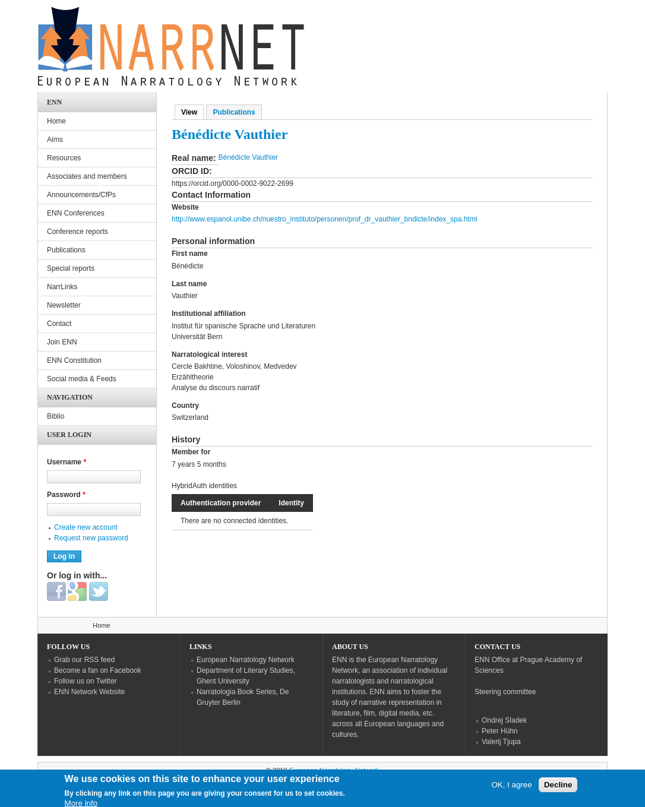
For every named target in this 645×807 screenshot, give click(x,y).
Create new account (86, 527)
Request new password (91, 538)
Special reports (70, 268)
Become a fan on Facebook (97, 670)
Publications (234, 112)
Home (56, 121)
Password (66, 494)
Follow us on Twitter (85, 681)
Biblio (55, 416)
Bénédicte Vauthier (249, 157)
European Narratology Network (246, 660)
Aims (55, 139)
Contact (59, 323)
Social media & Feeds (81, 379)
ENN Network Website (89, 692)
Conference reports (77, 231)
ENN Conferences (76, 213)
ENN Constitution (74, 360)
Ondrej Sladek (504, 720)
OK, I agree (511, 788)
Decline (558, 788)
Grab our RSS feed (84, 660)
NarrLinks (62, 287)
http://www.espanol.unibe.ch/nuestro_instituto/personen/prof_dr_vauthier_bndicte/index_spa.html (324, 219)
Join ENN (62, 342)
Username (66, 462)
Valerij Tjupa (501, 742)
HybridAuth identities (204, 486)
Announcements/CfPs (81, 195)
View (192, 112)
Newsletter (64, 305)
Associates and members (87, 176)
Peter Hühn (500, 731)
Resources (64, 158)
